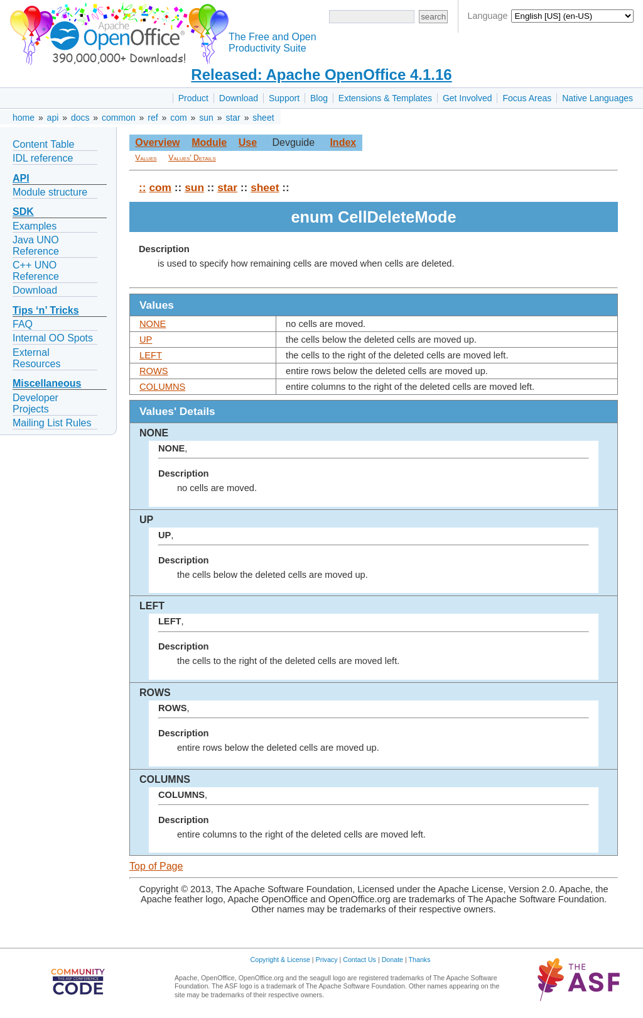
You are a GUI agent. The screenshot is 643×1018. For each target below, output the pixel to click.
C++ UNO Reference (36, 271)
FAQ (23, 324)
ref (153, 118)
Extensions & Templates (385, 98)
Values (145, 157)
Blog (319, 98)
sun (206, 118)
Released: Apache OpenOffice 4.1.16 (321, 74)
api (53, 118)
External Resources (36, 358)
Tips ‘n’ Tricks (46, 310)
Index (343, 142)
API (21, 178)
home (24, 118)
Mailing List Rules (52, 423)
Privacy (327, 959)
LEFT (150, 355)
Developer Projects (35, 403)
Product (193, 98)
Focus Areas (526, 98)
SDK (23, 211)
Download (238, 98)
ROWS (153, 371)
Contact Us (359, 959)
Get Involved (467, 98)
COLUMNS (162, 387)
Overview (157, 142)
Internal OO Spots (53, 338)
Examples (35, 226)
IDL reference (43, 158)
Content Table (43, 144)
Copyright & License (280, 959)
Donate (392, 959)
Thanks (420, 959)
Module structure (50, 192)
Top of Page (156, 866)
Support (284, 98)
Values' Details (192, 157)
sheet (263, 118)
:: (142, 187)
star (232, 118)
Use (248, 142)
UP (145, 340)
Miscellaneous (47, 383)
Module (209, 142)
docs (80, 118)
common (119, 118)
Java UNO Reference (36, 246)
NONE (152, 324)
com (178, 118)
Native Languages (597, 98)
